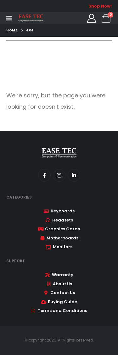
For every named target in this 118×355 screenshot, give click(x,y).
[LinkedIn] (74, 175)
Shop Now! (100, 6)
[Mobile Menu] (9, 18)
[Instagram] (59, 175)
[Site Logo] (30, 18)
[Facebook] (44, 175)
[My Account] (91, 18)
